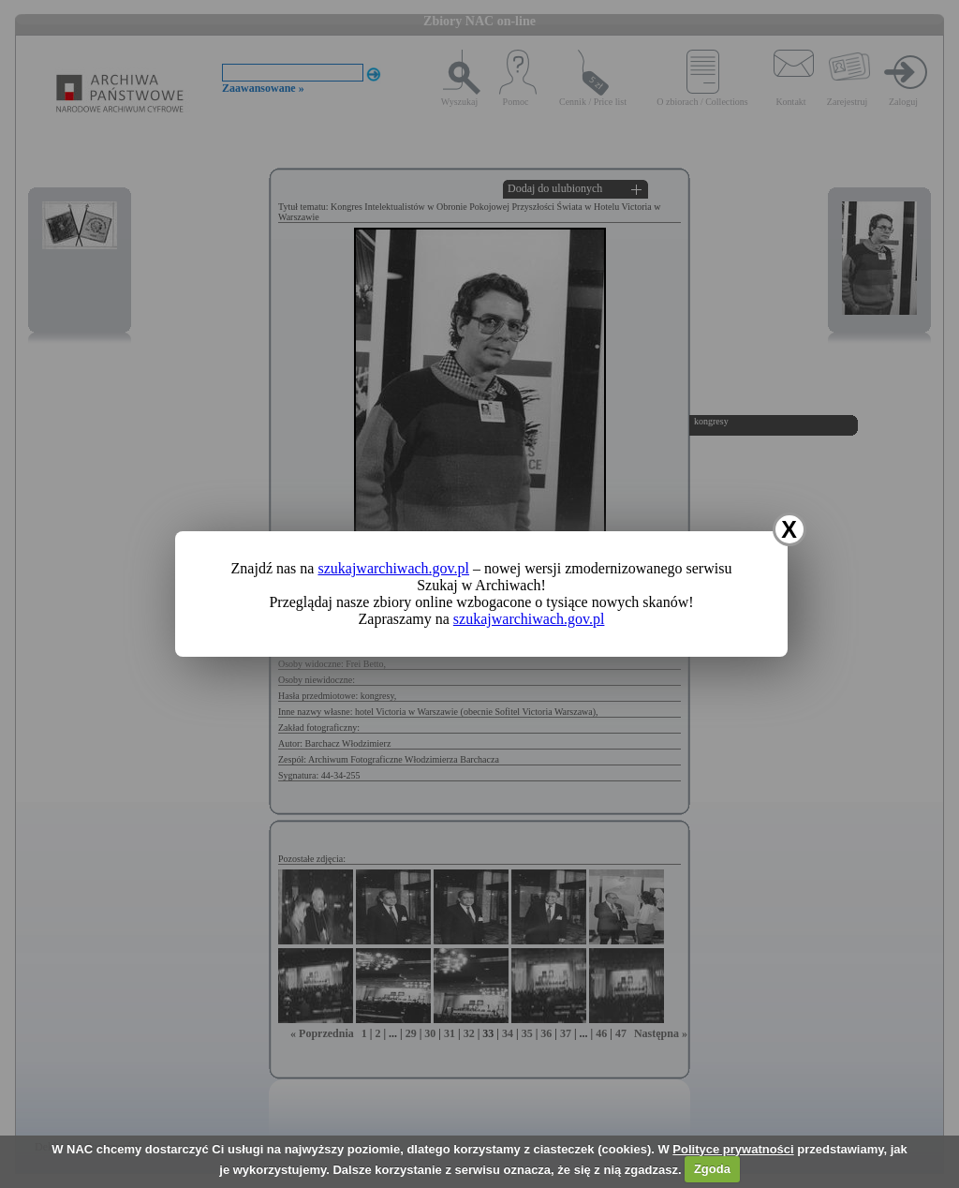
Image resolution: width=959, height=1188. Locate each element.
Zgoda (712, 1169)
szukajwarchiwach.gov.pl (393, 568)
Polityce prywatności (732, 1149)
